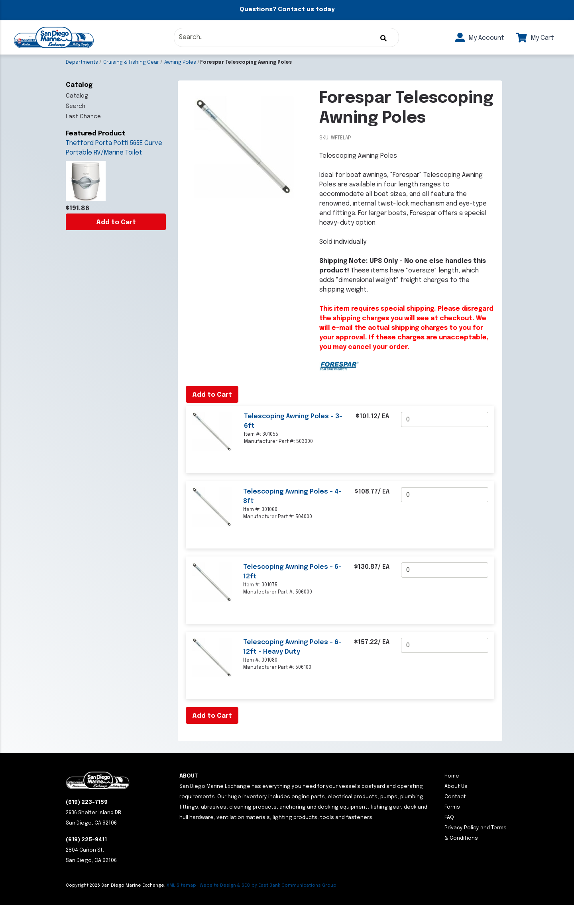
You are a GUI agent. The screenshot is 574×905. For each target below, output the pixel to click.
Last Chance (83, 116)
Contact (455, 796)
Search (75, 106)
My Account (479, 38)
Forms (452, 807)
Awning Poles (180, 62)
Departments (82, 62)
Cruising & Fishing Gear (131, 62)
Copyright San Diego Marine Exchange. (116, 885)
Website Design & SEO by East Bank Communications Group (268, 885)
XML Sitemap (181, 885)
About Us (456, 786)
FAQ (449, 817)
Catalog (77, 96)
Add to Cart (116, 222)
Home (451, 776)
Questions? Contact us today (287, 9)
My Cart (535, 38)
